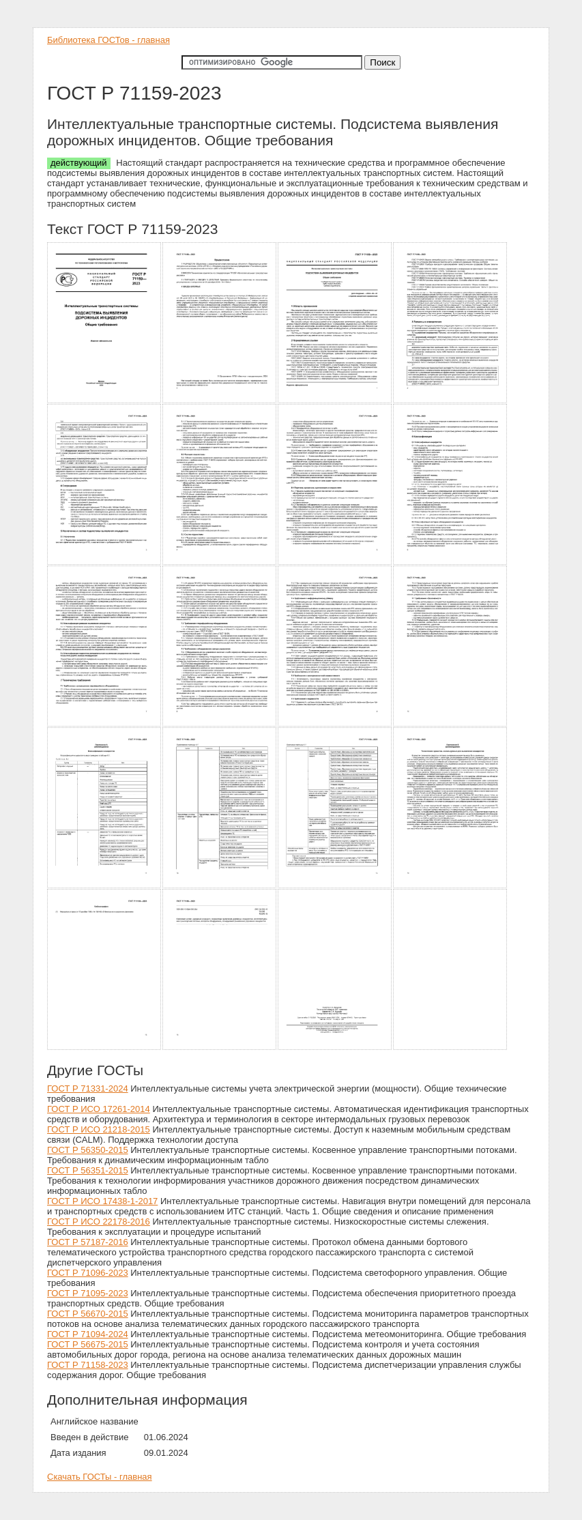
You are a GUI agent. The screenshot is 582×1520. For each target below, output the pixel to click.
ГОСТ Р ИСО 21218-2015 (98, 1129)
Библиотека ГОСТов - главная (108, 40)
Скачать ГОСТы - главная (99, 1477)
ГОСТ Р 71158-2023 (87, 1365)
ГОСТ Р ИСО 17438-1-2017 (102, 1201)
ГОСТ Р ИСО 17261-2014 (98, 1109)
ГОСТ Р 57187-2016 (87, 1242)
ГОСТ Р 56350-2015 (87, 1150)
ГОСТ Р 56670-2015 (87, 1314)
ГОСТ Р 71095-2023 (87, 1293)
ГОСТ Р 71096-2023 (87, 1273)
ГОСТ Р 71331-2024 (87, 1088)
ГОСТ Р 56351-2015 (87, 1170)
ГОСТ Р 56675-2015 (87, 1344)
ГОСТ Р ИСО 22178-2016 (98, 1221)
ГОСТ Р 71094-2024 (87, 1334)
